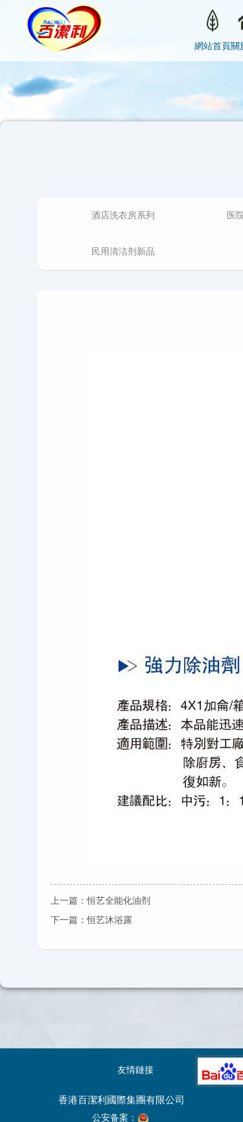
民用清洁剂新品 (123, 251)
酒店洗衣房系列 (123, 215)
